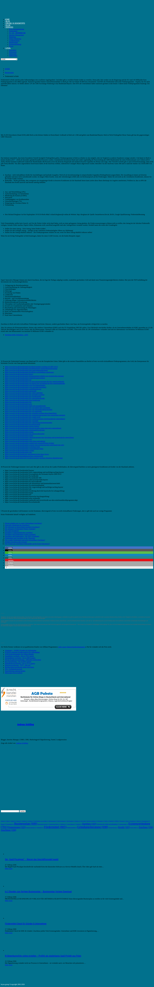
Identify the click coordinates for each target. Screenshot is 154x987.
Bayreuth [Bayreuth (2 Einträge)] (84, 821)
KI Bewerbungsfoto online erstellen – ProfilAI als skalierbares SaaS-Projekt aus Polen (43, 956)
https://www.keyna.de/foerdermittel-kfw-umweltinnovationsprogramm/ (28, 422)
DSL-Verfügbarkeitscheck (13, 669)
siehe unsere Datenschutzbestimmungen (71, 647)
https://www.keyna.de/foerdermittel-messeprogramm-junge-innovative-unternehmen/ (33, 428)
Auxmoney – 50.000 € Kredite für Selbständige (20, 650)
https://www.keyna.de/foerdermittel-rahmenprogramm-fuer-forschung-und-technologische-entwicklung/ (39, 437)
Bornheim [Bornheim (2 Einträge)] (133, 821)
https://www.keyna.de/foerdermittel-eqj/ (18, 380)
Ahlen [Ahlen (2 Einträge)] (8, 821)
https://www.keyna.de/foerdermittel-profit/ (19, 435)
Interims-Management (16, 35)
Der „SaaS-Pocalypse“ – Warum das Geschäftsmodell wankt (31, 859)
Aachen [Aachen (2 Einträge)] (3, 821)
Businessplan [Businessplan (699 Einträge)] (25, 823)
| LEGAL (8, 48)
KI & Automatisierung (16, 29)
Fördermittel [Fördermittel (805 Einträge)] (55, 827)
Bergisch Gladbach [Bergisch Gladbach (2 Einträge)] (92, 821)
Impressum (12, 54)
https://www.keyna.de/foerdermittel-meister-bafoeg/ (22, 426)
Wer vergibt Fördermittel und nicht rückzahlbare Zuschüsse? (25, 540)
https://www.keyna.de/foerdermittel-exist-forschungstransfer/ (25, 385)
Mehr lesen (8, 868)
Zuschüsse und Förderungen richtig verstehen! (20, 534)
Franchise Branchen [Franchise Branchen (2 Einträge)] (31, 827)
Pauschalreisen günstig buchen (15, 671)
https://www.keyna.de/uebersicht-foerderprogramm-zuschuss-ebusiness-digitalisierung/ (34, 458)
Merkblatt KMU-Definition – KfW (16, 335)
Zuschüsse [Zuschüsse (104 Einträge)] (8, 830)
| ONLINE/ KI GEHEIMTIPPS (15, 23)
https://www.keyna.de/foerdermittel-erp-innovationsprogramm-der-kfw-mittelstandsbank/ (34, 381)
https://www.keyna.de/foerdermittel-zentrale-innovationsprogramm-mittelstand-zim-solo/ (34, 445)
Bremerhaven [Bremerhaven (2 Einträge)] (10, 824)
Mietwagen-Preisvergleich (13, 673)
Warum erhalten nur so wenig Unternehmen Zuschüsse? (23, 523)
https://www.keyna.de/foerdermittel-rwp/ (18, 439)
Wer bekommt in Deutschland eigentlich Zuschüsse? (22, 527)
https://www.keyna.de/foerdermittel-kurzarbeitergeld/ (22, 424)
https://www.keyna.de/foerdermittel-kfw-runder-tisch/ (23, 417)
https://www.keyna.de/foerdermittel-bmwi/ (19, 374)
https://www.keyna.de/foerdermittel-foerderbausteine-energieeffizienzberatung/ (31, 368)
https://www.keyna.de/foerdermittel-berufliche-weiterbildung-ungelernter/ (29, 372)
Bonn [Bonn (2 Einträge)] (128, 821)
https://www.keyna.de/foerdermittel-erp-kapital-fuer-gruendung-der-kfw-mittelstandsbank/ (35, 383)
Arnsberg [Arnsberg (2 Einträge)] (25, 821)
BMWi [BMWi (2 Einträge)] (117, 821)
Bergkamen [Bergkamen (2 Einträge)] (100, 821)
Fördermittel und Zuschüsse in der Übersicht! (20, 538)
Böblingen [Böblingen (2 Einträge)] (64, 824)
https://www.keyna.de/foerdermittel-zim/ (18, 452)
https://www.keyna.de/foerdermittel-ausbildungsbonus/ (23, 389)
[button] (9, 548)
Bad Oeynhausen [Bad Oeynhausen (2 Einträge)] (62, 821)
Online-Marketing (15, 39)
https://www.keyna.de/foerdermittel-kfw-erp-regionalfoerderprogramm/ (28, 409)
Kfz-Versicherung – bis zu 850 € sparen (18, 661)
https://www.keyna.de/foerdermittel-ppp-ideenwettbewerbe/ (25, 434)
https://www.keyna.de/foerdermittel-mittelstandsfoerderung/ (25, 430)
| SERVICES (9, 27)
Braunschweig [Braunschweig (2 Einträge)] (146, 821)
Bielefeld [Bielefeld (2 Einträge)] (112, 821)
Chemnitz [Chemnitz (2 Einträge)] (79, 824)
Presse (11, 46)
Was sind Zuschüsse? (12, 531)
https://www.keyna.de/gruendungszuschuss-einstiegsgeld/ (24, 456)
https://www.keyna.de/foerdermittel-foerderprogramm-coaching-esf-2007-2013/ (31, 367)
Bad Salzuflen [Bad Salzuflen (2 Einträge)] (71, 821)
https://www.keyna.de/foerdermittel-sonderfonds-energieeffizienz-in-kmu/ (29, 443)
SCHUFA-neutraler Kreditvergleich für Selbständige (22, 652)
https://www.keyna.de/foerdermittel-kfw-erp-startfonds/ (23, 411)
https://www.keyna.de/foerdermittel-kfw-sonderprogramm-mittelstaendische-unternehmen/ (35, 419)
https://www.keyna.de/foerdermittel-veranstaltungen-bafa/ (24, 449)
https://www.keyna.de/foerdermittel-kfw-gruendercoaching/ (24, 395)
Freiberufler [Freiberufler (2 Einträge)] (40, 827)
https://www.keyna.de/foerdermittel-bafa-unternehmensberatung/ (26, 370)
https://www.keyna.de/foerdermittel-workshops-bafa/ (22, 447)
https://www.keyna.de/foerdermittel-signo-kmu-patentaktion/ (25, 441)
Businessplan (13, 42)
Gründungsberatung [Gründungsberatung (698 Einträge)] (92, 827)
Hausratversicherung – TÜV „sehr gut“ (18, 665)
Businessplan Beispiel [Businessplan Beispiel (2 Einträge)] (43, 824)
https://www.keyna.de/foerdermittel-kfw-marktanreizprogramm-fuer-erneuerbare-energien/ (35, 415)
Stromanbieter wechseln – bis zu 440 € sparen (20, 658)
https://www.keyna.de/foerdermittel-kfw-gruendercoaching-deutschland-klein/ (31, 413)
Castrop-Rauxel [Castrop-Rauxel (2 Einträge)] (71, 824)
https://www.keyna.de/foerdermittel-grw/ (18, 404)
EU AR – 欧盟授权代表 (17, 33)
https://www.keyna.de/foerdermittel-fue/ (18, 402)
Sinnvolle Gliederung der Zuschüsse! (17, 525)
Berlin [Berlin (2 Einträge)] (106, 821)
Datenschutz (13, 56)
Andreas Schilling (25, 724)
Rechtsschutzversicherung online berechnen (19, 667)
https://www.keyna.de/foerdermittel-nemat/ (19, 432)
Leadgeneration (14, 40)
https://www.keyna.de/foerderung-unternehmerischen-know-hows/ (27, 454)
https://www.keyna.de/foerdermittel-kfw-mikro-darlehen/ (24, 393)
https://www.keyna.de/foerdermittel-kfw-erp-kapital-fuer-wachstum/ (27, 408)
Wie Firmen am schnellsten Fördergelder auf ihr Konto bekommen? (27, 544)
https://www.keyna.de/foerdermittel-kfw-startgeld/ (21, 421)
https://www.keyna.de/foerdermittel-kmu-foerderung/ (22, 400)
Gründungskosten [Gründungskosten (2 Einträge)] (113, 827)
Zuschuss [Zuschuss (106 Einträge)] (146, 827)
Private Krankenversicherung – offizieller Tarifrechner (23, 660)
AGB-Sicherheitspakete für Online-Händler (19, 654)
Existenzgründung (15, 44)
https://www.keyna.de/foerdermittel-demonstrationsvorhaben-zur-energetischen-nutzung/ (34, 376)
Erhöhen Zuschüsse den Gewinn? (16, 542)
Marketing (12, 37)
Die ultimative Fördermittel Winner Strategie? (20, 529)
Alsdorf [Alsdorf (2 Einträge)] (13, 821)
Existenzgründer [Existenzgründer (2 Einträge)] (123, 824)
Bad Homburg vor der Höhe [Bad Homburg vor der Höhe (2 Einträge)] (41, 821)
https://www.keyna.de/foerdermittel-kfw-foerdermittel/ (23, 396)
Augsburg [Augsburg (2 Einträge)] (31, 821)
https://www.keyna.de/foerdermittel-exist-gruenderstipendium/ (25, 387)
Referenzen (13, 52)
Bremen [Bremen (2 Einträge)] (3, 824)
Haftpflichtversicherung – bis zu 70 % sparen (20, 663)
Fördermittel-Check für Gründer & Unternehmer (26, 923)
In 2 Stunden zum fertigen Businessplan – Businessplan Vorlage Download (38, 891)
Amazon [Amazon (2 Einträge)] (18, 821)
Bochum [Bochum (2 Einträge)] (122, 821)
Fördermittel (13, 31)
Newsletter (12, 50)
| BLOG (7, 21)
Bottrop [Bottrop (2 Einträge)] (139, 821)
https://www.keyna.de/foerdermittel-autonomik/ (21, 391)
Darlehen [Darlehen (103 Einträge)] (89, 823)
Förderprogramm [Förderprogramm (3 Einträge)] (72, 827)
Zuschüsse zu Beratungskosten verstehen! (19, 532)
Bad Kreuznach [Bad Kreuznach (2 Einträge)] (53, 821)
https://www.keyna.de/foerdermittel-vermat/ (19, 450)
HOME (7, 19)
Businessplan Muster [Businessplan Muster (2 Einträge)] (54, 824)
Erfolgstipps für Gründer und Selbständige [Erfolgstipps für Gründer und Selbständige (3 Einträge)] (108, 824)
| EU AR (7, 25)
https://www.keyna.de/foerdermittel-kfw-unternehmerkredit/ (25, 398)
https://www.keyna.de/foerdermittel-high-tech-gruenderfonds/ (25, 406)
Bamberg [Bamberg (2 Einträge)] (78, 821)
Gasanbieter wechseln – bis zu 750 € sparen (19, 656)
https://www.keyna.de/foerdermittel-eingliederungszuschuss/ (25, 378)
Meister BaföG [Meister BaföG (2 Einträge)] (134, 827)
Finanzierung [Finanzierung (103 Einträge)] (17, 827)
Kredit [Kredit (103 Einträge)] (124, 827)
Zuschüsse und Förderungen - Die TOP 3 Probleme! (22, 536)
